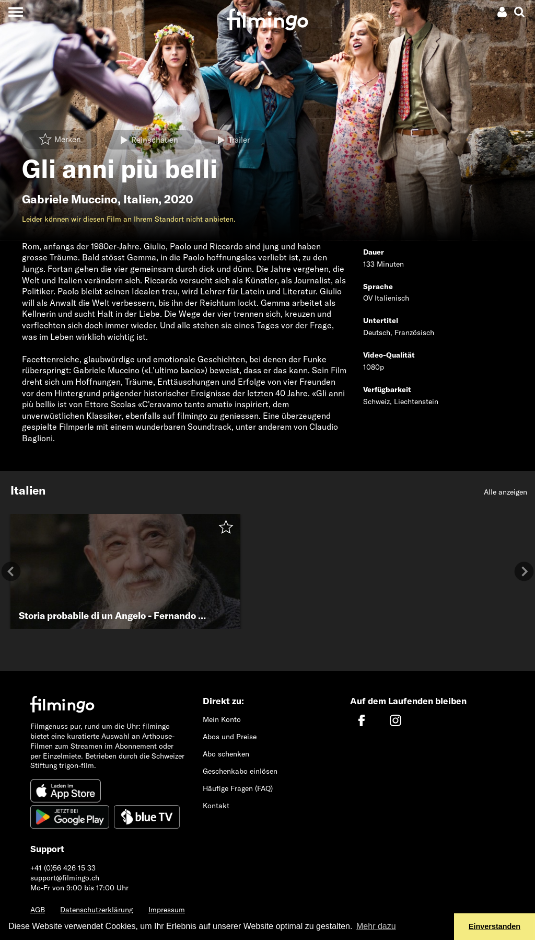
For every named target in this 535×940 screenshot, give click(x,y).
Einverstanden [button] (494, 926)
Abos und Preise (230, 736)
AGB (37, 909)
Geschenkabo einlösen (240, 771)
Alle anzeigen (505, 492)
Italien (140, 199)
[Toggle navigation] (15, 12)
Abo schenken (226, 754)
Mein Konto (222, 719)
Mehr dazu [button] (376, 926)
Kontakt (216, 805)
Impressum (166, 909)
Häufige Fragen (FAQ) (238, 788)
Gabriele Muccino (70, 199)
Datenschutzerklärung (96, 909)
